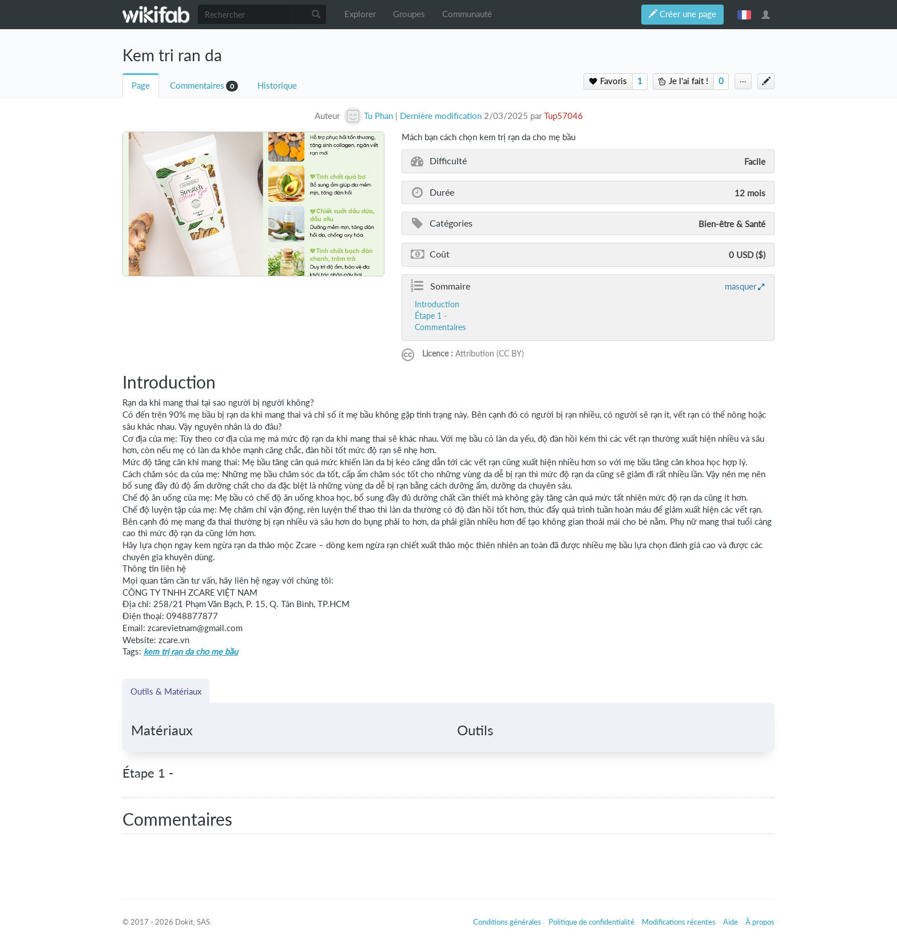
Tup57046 (563, 116)
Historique (277, 85)
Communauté (467, 14)
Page (141, 85)
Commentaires (197, 85)
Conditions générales (507, 921)
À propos (760, 921)
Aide (730, 921)
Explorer (360, 14)
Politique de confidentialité (591, 921)
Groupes (409, 14)
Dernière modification (441, 116)
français (744, 14)
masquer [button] (740, 286)
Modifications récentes (679, 921)
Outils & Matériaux (165, 691)
